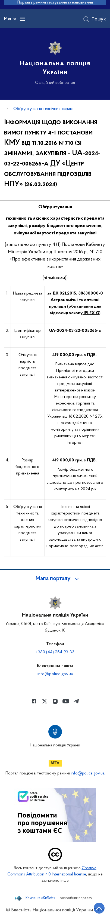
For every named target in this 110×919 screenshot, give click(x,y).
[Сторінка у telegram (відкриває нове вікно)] (76, 701)
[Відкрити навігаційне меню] (22, 19)
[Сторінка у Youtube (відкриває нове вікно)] (65, 701)
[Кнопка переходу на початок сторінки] (99, 908)
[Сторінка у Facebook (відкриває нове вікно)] (34, 701)
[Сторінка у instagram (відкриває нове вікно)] (55, 701)
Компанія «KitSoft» (40, 898)
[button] (55, 578)
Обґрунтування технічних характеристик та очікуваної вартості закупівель (45, 109)
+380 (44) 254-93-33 (55, 652)
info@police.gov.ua (55, 674)
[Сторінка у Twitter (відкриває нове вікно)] (44, 701)
